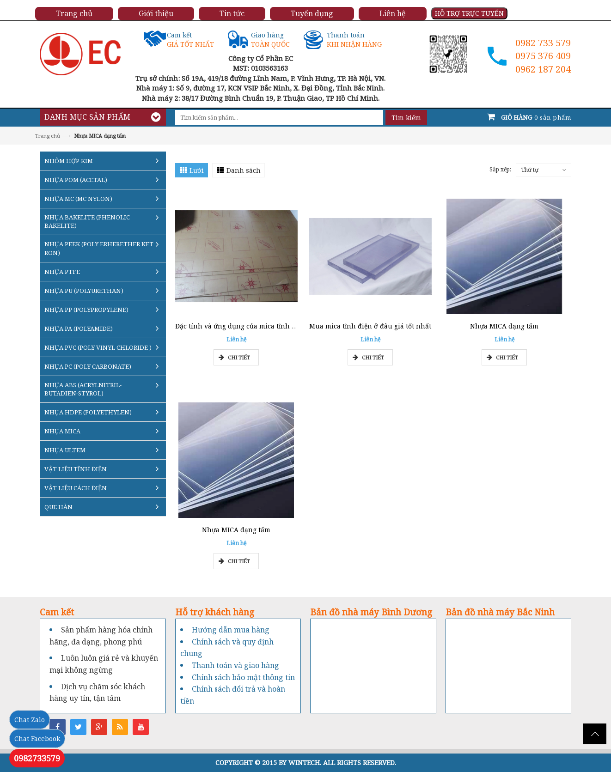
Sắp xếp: (500, 169)
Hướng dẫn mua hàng (230, 630)
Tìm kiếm (406, 117)
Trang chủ (47, 135)
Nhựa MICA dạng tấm (504, 326)
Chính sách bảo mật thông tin (243, 677)
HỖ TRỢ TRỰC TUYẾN (469, 13)
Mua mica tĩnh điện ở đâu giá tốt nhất (370, 326)
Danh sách (243, 170)
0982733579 (37, 758)
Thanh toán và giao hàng (235, 665)
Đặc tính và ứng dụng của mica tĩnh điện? (242, 326)
